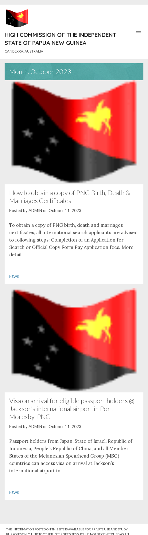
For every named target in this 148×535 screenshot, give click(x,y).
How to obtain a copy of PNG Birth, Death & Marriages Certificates (69, 197)
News (14, 276)
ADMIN (35, 210)
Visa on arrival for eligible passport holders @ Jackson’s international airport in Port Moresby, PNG (71, 409)
